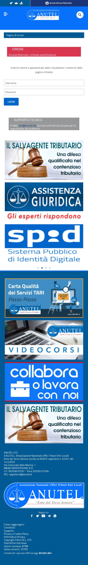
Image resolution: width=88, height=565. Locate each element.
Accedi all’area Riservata (58, 3)
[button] (38, 268)
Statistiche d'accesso (15, 543)
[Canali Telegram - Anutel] (49, 515)
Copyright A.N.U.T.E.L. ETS (17, 540)
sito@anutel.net (27, 125)
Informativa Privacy (14, 537)
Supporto (9, 531)
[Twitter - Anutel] (38, 515)
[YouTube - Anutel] (43, 515)
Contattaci (9, 527)
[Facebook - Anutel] (32, 515)
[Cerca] (80, 14)
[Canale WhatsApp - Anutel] (55, 515)
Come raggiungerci (14, 524)
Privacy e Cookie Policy (16, 534)
